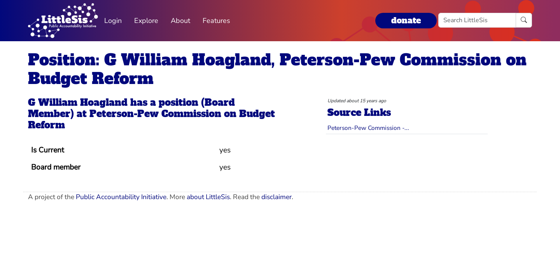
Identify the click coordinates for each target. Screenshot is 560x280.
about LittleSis (208, 196)
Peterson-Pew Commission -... (368, 128)
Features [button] (216, 20)
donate (406, 20)
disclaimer (276, 196)
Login (113, 20)
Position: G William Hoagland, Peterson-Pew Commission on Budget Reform (277, 69)
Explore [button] (146, 20)
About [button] (180, 20)
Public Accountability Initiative (121, 196)
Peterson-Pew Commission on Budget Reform (151, 119)
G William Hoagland (78, 102)
